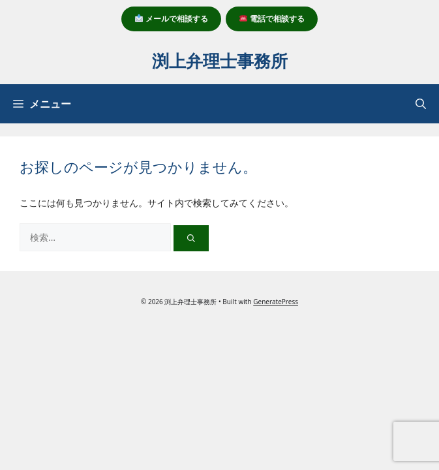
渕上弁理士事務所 (220, 60)
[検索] (191, 238)
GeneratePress (275, 301)
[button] (420, 103)
